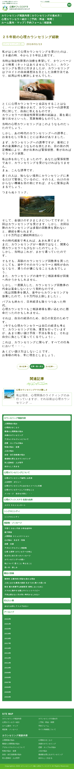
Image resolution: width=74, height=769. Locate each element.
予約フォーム (34, 22)
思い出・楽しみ (11, 567)
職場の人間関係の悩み (14, 431)
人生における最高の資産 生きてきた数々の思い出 (25, 583)
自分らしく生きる (12, 466)
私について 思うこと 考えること (18, 563)
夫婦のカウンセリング (14, 435)
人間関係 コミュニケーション (17, 536)
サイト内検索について (47, 729)
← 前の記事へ (22, 366)
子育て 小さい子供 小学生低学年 (18, 528)
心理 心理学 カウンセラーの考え (18, 552)
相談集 (48, 22)
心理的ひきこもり (12, 427)
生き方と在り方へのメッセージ (18, 556)
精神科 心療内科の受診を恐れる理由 (20, 579)
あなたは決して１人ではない (17, 606)
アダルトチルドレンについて (17, 439)
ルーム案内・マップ (13, 22)
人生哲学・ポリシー (13, 482)
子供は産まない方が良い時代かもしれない (22, 594)
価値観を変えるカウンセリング (18, 459)
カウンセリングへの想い (13, 44)
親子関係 (8, 532)
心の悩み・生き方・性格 (15, 540)
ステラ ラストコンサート (15, 505)
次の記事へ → (51, 366)
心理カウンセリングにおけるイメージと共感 (23, 486)
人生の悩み (9, 451)
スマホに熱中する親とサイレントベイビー (22, 591)
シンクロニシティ (12, 517)
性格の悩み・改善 (12, 447)
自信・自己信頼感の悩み (15, 455)
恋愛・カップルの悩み (14, 443)
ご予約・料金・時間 (40, 19)
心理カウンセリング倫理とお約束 (18, 478)
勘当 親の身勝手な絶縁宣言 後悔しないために (24, 587)
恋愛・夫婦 (9, 544)
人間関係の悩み (11, 424)
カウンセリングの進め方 (46, 15)
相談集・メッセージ (10, 729)
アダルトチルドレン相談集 (16, 548)
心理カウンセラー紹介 (14, 19)
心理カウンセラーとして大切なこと (19, 490)
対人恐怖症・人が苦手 (14, 463)
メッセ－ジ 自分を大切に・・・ (18, 494)
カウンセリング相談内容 (16, 15)
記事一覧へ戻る (37, 366)
